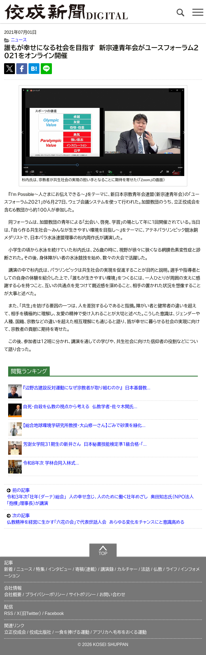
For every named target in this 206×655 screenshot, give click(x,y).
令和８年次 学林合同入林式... (51, 463)
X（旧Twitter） (29, 613)
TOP (103, 550)
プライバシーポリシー (45, 594)
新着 (8, 569)
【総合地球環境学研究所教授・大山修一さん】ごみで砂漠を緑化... (84, 425)
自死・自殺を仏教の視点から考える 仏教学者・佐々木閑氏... (80, 406)
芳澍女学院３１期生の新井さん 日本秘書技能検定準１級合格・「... (85, 444)
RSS (8, 613)
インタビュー (60, 569)
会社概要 (12, 594)
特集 (40, 569)
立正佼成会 (15, 632)
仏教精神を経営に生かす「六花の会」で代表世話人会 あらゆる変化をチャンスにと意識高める (103, 518)
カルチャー (127, 569)
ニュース (19, 40)
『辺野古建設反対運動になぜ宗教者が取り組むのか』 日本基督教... (87, 388)
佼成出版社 (40, 632)
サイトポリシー (82, 594)
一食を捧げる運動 (72, 632)
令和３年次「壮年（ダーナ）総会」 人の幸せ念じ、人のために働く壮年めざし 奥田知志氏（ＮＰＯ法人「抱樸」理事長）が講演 (103, 496)
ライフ (171, 569)
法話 (145, 569)
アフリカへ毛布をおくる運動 (119, 632)
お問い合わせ (112, 594)
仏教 (158, 569)
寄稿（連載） (86, 569)
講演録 (107, 569)
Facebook (54, 613)
